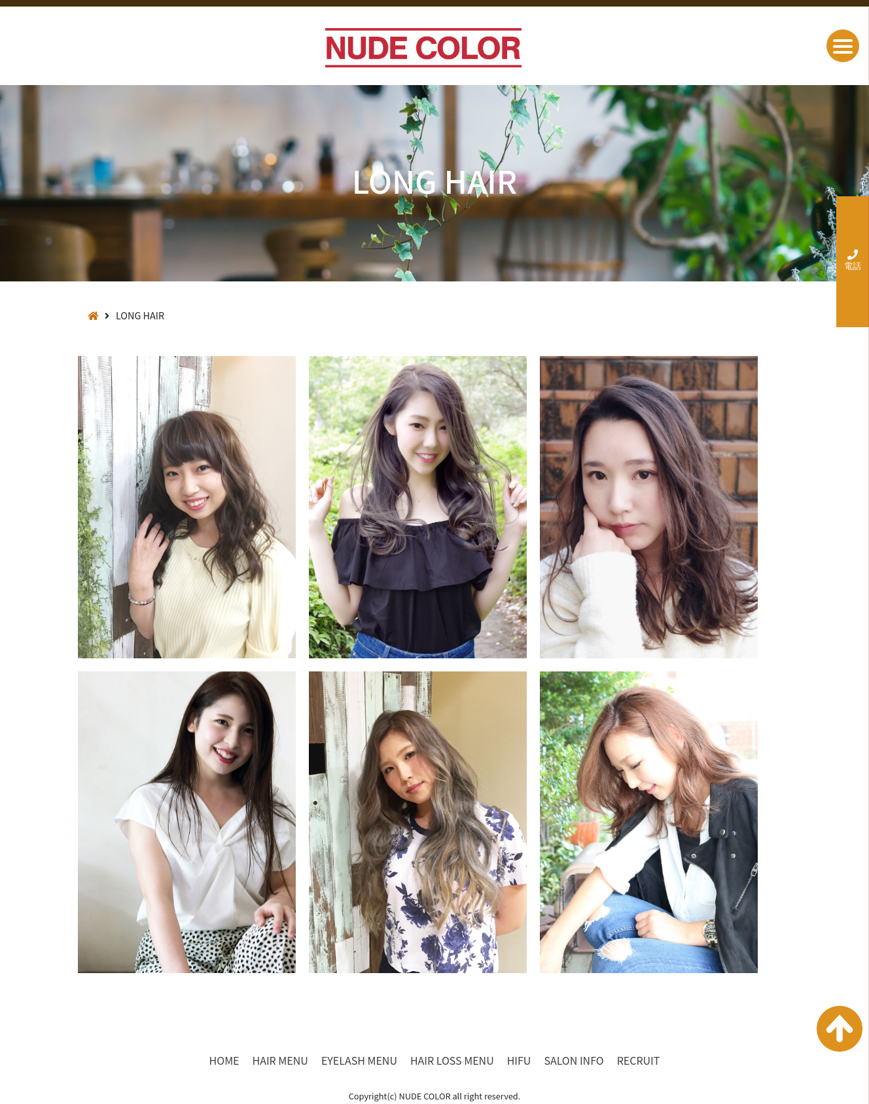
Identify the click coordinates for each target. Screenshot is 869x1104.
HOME (224, 1060)
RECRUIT (638, 1060)
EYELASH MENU (359, 1060)
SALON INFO (573, 1060)
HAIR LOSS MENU (452, 1060)
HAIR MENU (280, 1060)
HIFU (519, 1060)
